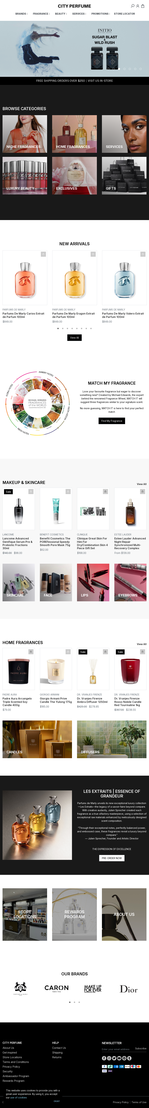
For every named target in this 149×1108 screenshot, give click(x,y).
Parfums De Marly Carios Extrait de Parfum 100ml (23, 315)
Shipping (57, 1052)
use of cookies (18, 1097)
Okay (57, 1101)
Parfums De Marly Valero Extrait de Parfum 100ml (123, 315)
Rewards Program (13, 1080)
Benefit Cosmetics (52, 534)
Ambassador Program (16, 1076)
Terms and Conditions (16, 1062)
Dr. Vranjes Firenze (89, 694)
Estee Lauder (122, 534)
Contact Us (59, 1047)
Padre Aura (10, 694)
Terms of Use (139, 1102)
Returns (57, 1057)
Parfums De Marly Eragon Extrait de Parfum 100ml (73, 315)
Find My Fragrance (111, 420)
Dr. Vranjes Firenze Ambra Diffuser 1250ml (92, 700)
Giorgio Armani (49, 694)
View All (74, 337)
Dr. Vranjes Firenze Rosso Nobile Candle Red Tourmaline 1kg (127, 702)
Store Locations (12, 1057)
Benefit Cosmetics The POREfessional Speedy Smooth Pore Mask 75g (55, 542)
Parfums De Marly (14, 309)
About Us (8, 1047)
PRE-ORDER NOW (112, 858)
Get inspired (10, 1052)
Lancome (8, 534)
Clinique (82, 534)
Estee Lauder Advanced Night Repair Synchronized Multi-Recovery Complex (130, 543)
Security (8, 1071)
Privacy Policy (11, 1066)
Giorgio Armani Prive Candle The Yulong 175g (56, 700)
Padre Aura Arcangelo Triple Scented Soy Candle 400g (17, 702)
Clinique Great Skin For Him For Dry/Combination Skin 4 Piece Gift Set (92, 543)
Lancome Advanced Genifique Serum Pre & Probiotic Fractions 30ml (17, 543)
